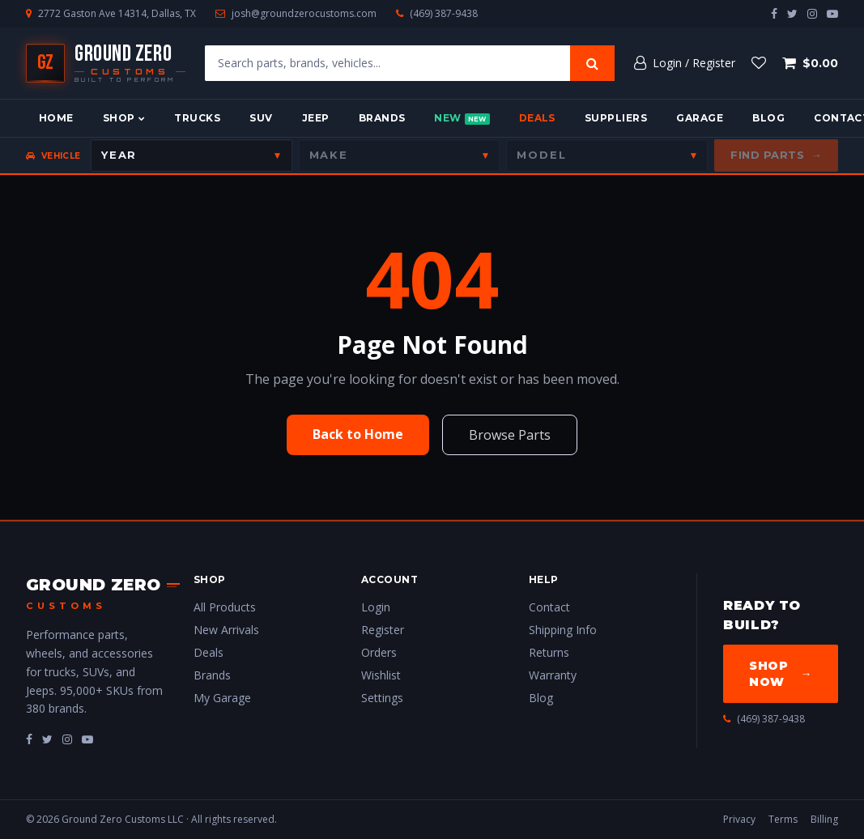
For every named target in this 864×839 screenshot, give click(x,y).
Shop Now (780, 673)
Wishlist (381, 675)
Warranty (553, 675)
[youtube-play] (832, 13)
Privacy (739, 819)
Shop (124, 118)
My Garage (222, 697)
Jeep (316, 118)
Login (375, 607)
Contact (549, 607)
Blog (768, 118)
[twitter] (792, 13)
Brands (382, 118)
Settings (382, 697)
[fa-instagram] (67, 739)
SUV (260, 118)
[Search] (592, 63)
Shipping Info (563, 629)
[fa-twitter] (47, 739)
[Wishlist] (758, 63)
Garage (699, 118)
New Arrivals (226, 629)
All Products (225, 607)
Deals (537, 118)
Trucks (197, 118)
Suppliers (616, 118)
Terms (783, 819)
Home (56, 118)
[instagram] (812, 13)
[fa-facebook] (29, 739)
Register (382, 629)
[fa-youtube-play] (87, 739)
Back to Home (358, 434)
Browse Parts (510, 435)
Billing (824, 819)
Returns (549, 652)
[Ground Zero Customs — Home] (105, 63)
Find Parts (776, 155)
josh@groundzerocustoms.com (304, 13)
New (461, 118)
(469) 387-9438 (444, 13)
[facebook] (774, 13)
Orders (379, 652)
